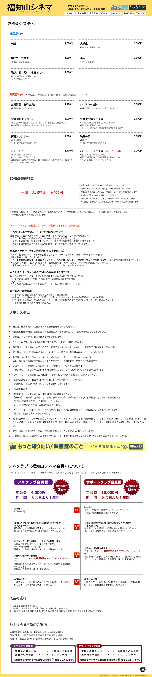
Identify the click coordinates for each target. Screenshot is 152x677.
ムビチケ (43, 225)
